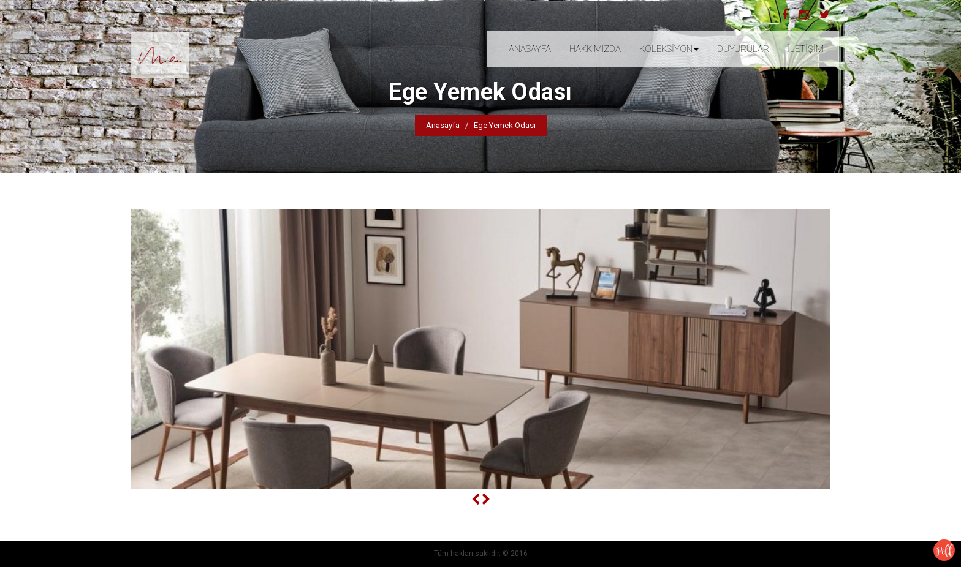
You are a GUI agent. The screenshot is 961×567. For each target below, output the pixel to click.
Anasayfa (443, 125)
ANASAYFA (530, 48)
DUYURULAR (743, 48)
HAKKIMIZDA (595, 48)
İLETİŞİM (806, 48)
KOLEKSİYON (669, 48)
